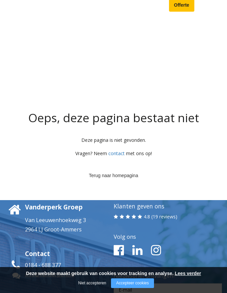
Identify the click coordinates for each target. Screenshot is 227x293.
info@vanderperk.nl (49, 224)
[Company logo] (47, 8)
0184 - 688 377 (43, 214)
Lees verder (188, 273)
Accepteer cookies (132, 283)
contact (116, 103)
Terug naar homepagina (113, 123)
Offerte (181, 7)
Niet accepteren (92, 283)
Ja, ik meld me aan (167, 260)
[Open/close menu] (217, 8)
